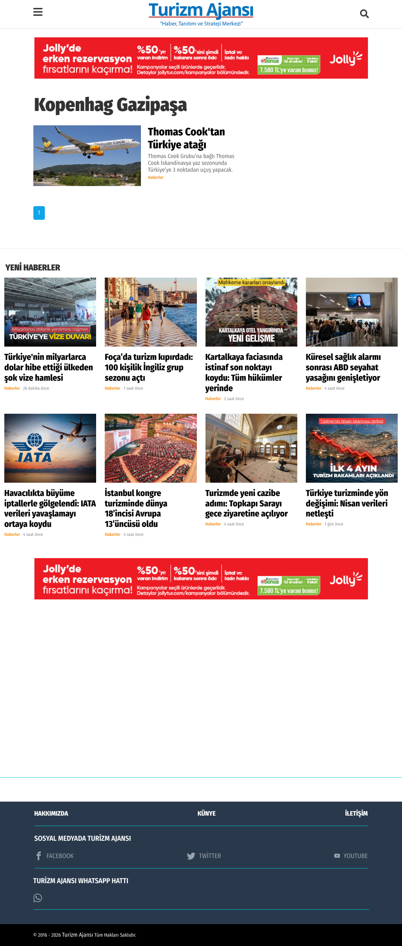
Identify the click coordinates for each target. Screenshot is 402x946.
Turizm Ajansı (77, 935)
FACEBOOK (54, 856)
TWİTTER (204, 856)
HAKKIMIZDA (51, 813)
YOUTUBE (351, 856)
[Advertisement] (201, 693)
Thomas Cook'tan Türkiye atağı (186, 138)
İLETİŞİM (356, 813)
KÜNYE (207, 813)
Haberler (156, 177)
